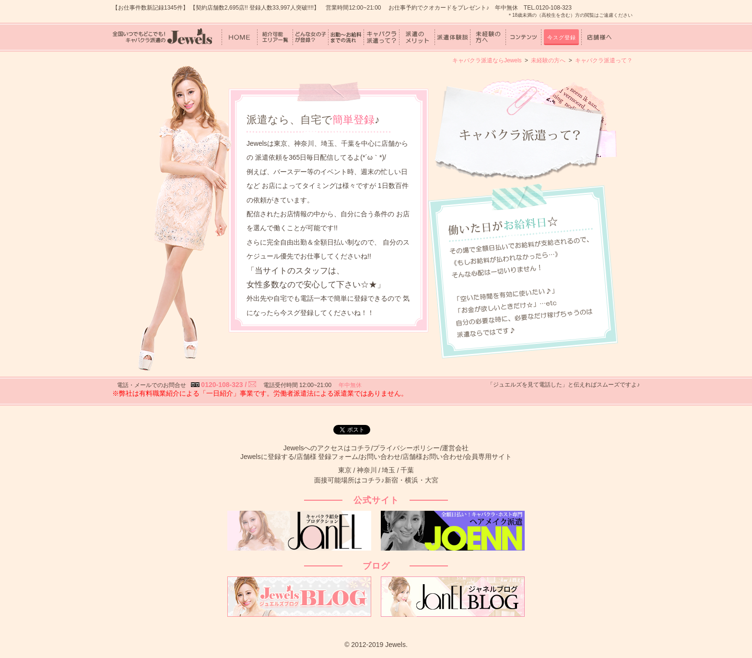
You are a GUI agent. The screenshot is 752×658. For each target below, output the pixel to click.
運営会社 (455, 448)
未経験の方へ (487, 37)
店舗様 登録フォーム (327, 456)
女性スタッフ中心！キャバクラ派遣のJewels (162, 37)
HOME (239, 37)
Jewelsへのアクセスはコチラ (327, 448)
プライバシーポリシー (406, 448)
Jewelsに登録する (267, 456)
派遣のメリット (417, 37)
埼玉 (388, 470)
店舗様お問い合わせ (432, 456)
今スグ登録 (561, 37)
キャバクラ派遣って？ (381, 37)
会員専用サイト (488, 456)
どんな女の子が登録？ (310, 37)
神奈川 (367, 470)
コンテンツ (523, 37)
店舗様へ (599, 37)
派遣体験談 (452, 37)
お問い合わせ (380, 456)
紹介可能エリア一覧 (275, 37)
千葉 (407, 470)
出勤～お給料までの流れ (346, 37)
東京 (345, 470)
